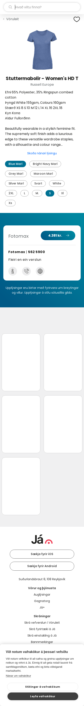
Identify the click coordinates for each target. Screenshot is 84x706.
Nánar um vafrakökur (18, 675)
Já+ (42, 607)
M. (37, 193)
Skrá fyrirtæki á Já (42, 629)
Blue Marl (15, 164)
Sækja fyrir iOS (42, 554)
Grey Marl (16, 174)
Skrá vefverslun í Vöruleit (42, 623)
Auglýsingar (42, 594)
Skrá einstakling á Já (42, 635)
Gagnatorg (42, 601)
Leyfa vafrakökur (42, 696)
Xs (10, 203)
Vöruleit (12, 19)
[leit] (42, 7)
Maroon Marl (43, 174)
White (57, 183)
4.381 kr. (55, 235)
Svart (38, 183)
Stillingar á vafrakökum (42, 687)
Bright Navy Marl (45, 164)
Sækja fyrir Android (42, 566)
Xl (62, 193)
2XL (11, 193)
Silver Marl (16, 183)
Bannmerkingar (42, 642)
